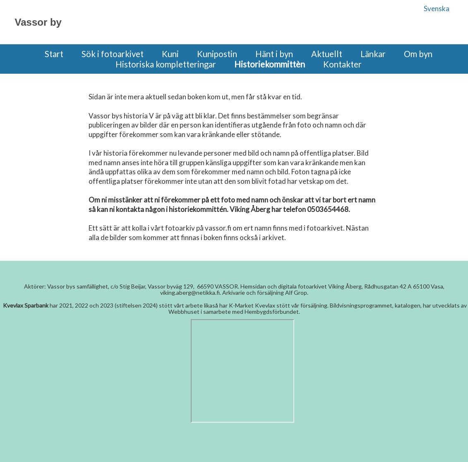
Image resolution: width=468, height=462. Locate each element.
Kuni (170, 54)
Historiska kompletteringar (165, 64)
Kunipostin (217, 54)
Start (54, 54)
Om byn (418, 54)
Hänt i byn (274, 54)
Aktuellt (326, 54)
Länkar (373, 54)
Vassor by (38, 22)
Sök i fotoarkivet (113, 54)
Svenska (436, 8)
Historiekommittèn (269, 64)
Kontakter (342, 64)
